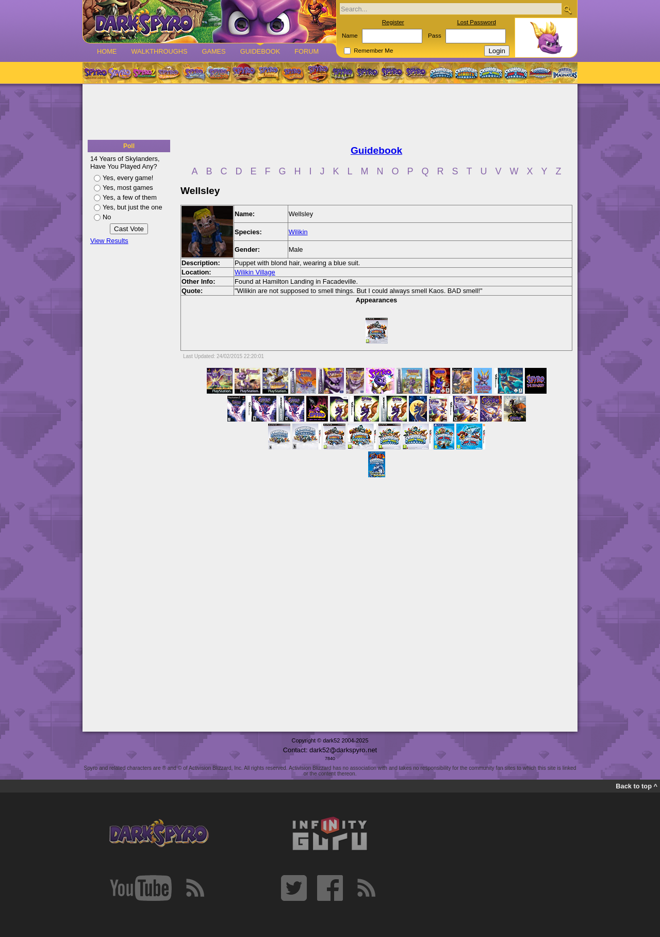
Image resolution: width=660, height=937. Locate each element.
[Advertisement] (330, 112)
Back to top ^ (636, 786)
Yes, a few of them (130, 197)
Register (393, 22)
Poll (129, 146)
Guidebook (260, 51)
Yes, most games (128, 187)
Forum (306, 51)
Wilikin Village (255, 272)
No (107, 217)
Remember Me (373, 50)
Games (213, 51)
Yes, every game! (128, 178)
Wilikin (298, 232)
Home (107, 51)
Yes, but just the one (132, 207)
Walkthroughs (159, 51)
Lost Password (476, 22)
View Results (109, 241)
